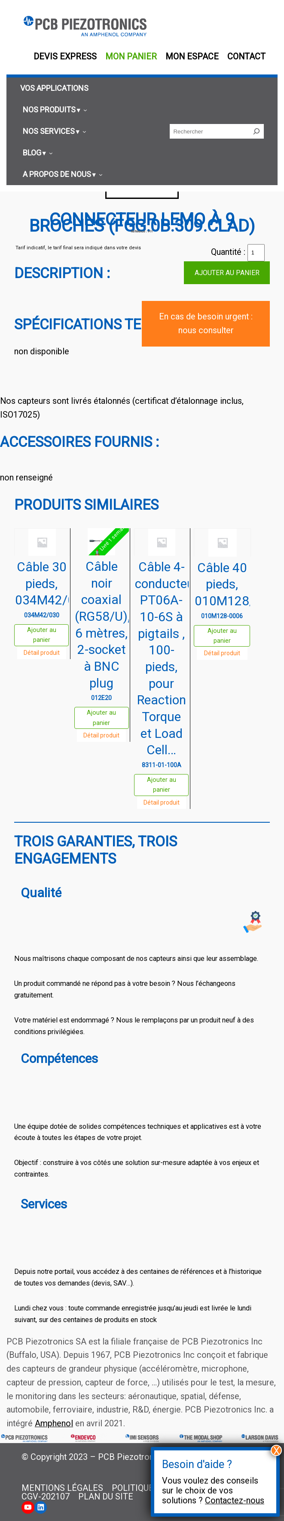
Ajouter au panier (227, 273)
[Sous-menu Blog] (36, 153)
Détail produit (42, 652)
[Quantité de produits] (256, 252)
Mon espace (192, 57)
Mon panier (131, 57)
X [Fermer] (276, 1450)
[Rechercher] (256, 131)
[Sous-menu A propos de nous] (61, 174)
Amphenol (54, 1423)
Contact (246, 57)
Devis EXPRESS (65, 57)
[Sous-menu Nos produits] (53, 110)
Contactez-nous (234, 1501)
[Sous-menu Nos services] (53, 131)
